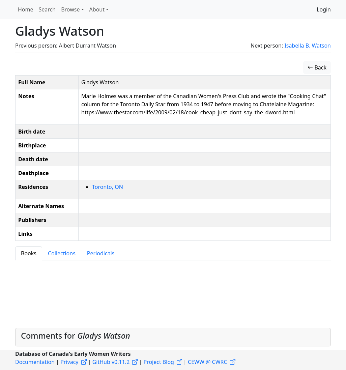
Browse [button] (70, 9)
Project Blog (158, 362)
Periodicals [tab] (101, 253)
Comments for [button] (75, 335)
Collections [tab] (62, 253)
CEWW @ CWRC (207, 362)
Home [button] (25, 9)
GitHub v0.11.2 (111, 362)
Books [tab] (28, 253)
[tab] (173, 337)
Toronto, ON (107, 187)
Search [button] (47, 9)
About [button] (97, 9)
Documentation (35, 362)
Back (317, 67)
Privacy (69, 362)
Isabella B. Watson (307, 45)
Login (324, 9)
